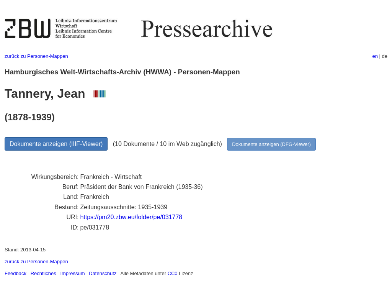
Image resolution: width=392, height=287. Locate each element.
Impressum (72, 273)
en (375, 56)
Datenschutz (102, 273)
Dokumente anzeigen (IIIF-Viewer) (56, 144)
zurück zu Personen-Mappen (36, 56)
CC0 (173, 273)
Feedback (15, 273)
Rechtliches (43, 273)
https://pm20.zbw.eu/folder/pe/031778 (131, 217)
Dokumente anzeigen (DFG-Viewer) (271, 144)
